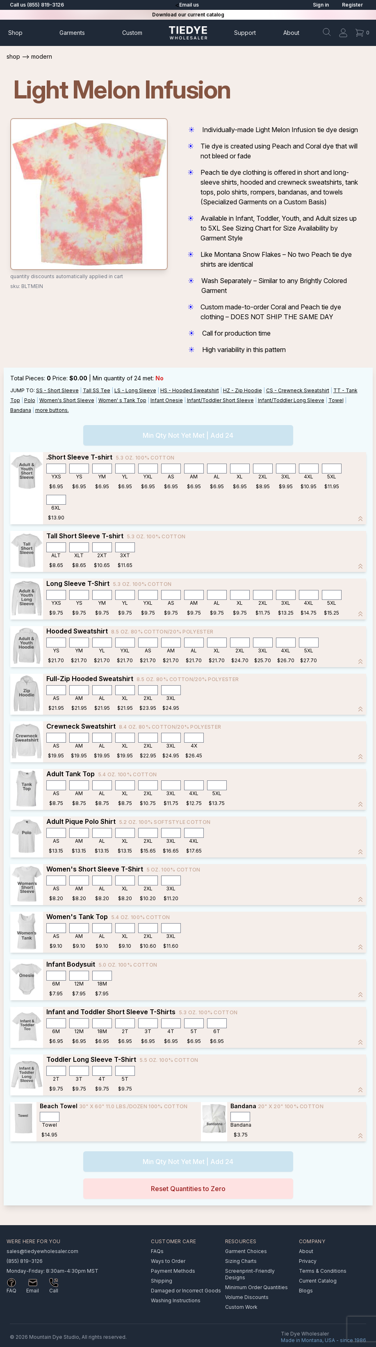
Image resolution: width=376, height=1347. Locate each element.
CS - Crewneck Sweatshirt (297, 390)
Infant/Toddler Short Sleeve (220, 400)
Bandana (20, 410)
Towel (336, 400)
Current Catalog (318, 1281)
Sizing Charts (241, 1261)
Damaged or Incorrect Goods (186, 1291)
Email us (189, 5)
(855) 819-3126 (25, 1261)
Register (352, 5)
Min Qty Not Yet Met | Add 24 (188, 435)
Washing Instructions (176, 1300)
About (291, 32)
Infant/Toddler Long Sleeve (291, 400)
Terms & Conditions (322, 1271)
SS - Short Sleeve (57, 390)
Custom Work (241, 1307)
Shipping (161, 1281)
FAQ (11, 1291)
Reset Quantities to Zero (188, 1189)
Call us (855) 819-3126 (37, 5)
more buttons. (52, 410)
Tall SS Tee (96, 390)
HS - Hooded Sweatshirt (189, 390)
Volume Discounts (247, 1297)
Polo (29, 400)
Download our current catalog (188, 14)
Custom (132, 32)
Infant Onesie (166, 400)
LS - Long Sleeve (135, 390)
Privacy (308, 1261)
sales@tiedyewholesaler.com (42, 1251)
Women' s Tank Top (122, 400)
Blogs (306, 1291)
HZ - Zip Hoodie (242, 390)
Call (53, 1291)
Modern (41, 56)
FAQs (157, 1251)
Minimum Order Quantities (256, 1287)
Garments (72, 32)
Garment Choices (246, 1251)
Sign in (321, 5)
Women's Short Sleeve (66, 400)
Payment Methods (173, 1271)
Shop (15, 32)
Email (32, 1291)
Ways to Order (168, 1261)
